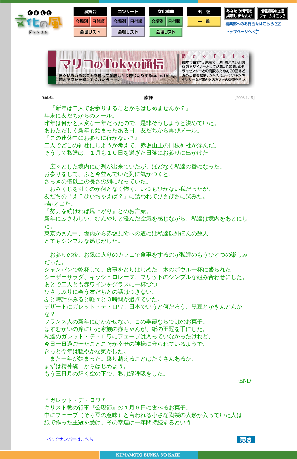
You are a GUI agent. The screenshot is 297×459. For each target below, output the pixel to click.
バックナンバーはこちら (70, 439)
